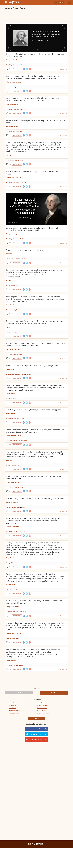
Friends (8, 285)
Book (12, 465)
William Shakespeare (43, 713)
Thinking (16, 398)
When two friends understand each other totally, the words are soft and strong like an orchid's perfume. (35, 431)
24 (9, 336)
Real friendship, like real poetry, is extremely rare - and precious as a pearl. (35, 121)
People (17, 563)
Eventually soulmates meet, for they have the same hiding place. (33, 410)
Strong (15, 440)
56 (9, 358)
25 (9, 289)
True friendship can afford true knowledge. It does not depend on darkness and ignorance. (34, 602)
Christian (11, 589)
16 (9, 422)
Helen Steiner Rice (12, 104)
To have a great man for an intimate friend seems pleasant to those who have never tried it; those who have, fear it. (35, 322)
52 (9, 491)
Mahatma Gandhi (42, 708)
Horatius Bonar (11, 584)
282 (10, 113)
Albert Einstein (13, 703)
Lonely (8, 465)
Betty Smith (10, 460)
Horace (8, 280)
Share (17, 310)
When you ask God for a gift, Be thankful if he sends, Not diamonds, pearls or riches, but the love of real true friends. (34, 99)
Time (16, 589)
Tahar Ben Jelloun (12, 126)
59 (9, 314)
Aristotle (9, 254)
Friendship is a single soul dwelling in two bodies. (27, 250)
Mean (13, 638)
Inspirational (9, 259)
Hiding (14, 418)
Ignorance (23, 612)
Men (7, 87)
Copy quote (17, 69)
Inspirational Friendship (18, 374)
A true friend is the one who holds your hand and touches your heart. (33, 172)
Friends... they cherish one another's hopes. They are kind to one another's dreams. (33, 477)
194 (10, 164)
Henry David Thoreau (13, 482)
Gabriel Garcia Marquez (13, 177)
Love (7, 160)
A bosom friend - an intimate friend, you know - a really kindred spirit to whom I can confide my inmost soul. (35, 344)
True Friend (23, 182)
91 (9, 69)
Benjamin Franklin (12, 502)
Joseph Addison (11, 393)
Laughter (8, 374)
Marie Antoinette (11, 305)
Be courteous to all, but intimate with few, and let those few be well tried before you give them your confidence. (34, 229)
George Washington (12, 234)
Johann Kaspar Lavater (13, 82)
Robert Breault (11, 413)
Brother (23, 507)
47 (9, 567)
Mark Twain (12, 705)
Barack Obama (41, 703)
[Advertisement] (36, 16)
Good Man (12, 87)
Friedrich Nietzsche (14, 710)
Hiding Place (20, 418)
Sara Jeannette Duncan (13, 436)
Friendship (9, 65)
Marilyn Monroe (41, 710)
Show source (63, 69)
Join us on (36, 729)
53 (9, 615)
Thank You (16, 109)
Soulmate (9, 418)
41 (9, 535)
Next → (54, 693)
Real (21, 131)
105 (10, 263)
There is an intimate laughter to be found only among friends (32, 365)
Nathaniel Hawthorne (13, 60)
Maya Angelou (10, 369)
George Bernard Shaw (15, 713)
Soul (21, 354)
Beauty (8, 563)
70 (9, 135)
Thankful (22, 109)
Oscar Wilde (12, 708)
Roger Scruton (10, 558)
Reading (16, 465)
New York (9, 638)
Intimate (20, 65)
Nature (15, 65)
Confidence (23, 239)
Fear (7, 332)
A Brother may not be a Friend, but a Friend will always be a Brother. (35, 498)
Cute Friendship (22, 440)
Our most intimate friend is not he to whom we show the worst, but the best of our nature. (35, 55)
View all (36, 718)
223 (10, 243)
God (7, 589)
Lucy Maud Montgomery (14, 349)
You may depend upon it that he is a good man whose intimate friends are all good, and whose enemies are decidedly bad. (33, 77)
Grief (21, 665)
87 (9, 593)
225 (10, 186)
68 (9, 91)
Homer (8, 327)
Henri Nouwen (11, 660)
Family (8, 310)
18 (9, 402)
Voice (12, 563)
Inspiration (23, 531)
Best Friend (16, 131)
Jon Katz (9, 155)
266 (10, 444)
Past (17, 638)
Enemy (18, 87)
